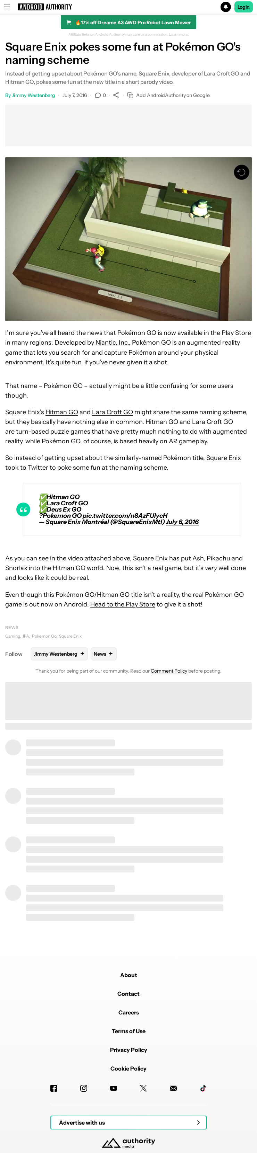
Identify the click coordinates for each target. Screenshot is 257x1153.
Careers (128, 1012)
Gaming (12, 636)
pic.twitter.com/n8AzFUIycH (125, 516)
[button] (128, 7)
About (128, 975)
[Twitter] (143, 1088)
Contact (128, 993)
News (11, 627)
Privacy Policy (128, 1049)
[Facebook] (53, 1088)
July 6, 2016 (182, 522)
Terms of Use (129, 1031)
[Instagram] (83, 1088)
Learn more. (179, 35)
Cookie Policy (128, 1068)
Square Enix (223, 458)
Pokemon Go (44, 636)
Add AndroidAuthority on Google (168, 95)
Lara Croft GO (112, 412)
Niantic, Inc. (112, 342)
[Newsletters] (173, 1088)
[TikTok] (203, 1088)
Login (244, 7)
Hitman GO (61, 412)
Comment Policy (169, 671)
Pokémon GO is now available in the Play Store (184, 333)
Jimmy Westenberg (33, 95)
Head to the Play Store (122, 604)
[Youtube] (113, 1088)
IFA (26, 636)
